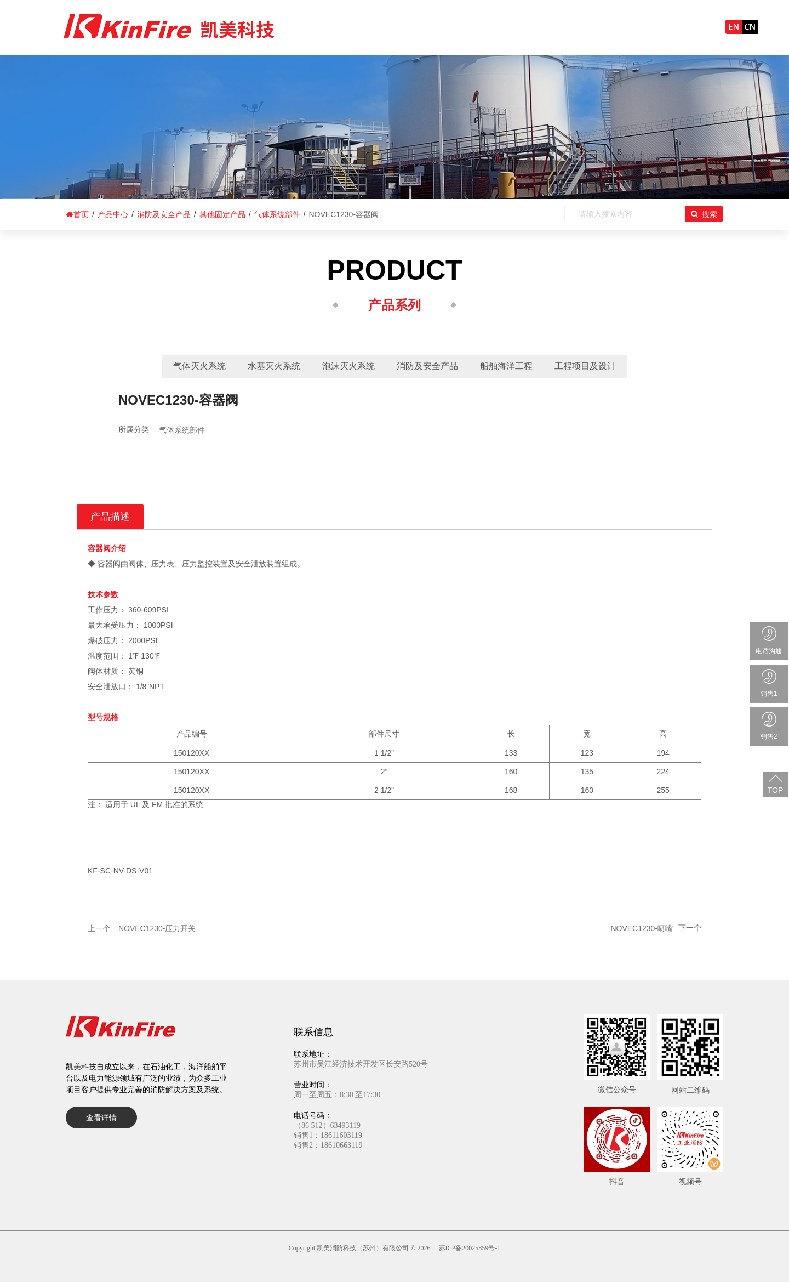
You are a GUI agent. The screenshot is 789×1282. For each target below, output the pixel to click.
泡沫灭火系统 (348, 366)
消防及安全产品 (427, 366)
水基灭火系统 (274, 366)
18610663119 (341, 1145)
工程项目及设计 (585, 366)
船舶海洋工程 (506, 366)
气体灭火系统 (199, 366)
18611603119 (341, 1135)
